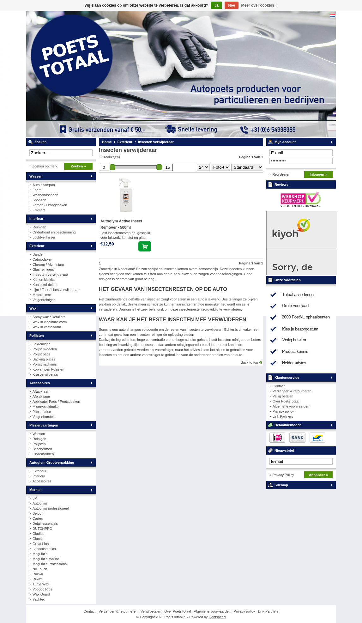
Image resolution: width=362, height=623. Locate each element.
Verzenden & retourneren (292, 391)
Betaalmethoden (288, 425)
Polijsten (36, 335)
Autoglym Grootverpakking (51, 462)
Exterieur (37, 246)
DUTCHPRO (42, 528)
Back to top (249, 362)
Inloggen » (318, 174)
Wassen (35, 176)
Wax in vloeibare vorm (50, 322)
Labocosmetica (44, 549)
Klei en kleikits (44, 279)
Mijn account (285, 142)
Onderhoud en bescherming (54, 232)
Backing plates (44, 359)
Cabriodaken (42, 259)
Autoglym (40, 503)
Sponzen (39, 200)
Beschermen (42, 449)
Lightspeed (217, 617)
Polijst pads (41, 354)
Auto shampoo (44, 185)
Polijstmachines (45, 364)
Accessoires (39, 383)
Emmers (39, 210)
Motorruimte (42, 295)
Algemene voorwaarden (291, 406)
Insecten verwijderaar (50, 274)
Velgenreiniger (44, 300)
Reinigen (39, 227)
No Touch (40, 569)
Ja (216, 5)
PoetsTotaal (110, 74)
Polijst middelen (45, 349)
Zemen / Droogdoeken (50, 205)
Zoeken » (78, 166)
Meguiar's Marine (46, 559)
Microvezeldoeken (47, 406)
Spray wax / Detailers (49, 317)
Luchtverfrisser (44, 237)
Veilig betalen (283, 396)
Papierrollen (42, 412)
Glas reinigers (43, 269)
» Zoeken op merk (43, 166)
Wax (32, 308)
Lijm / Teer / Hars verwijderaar (56, 290)
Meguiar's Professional (50, 564)
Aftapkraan (41, 391)
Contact (279, 386)
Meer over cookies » (259, 5)
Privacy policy (283, 411)
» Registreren (279, 174)
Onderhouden (43, 454)
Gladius (38, 533)
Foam (37, 190)
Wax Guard (41, 594)
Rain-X (38, 574)
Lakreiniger (41, 344)
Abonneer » (318, 475)
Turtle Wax (41, 584)
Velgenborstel (43, 417)
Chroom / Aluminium (48, 264)
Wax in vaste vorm (47, 327)
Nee (231, 5)
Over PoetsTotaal (286, 401)
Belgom (38, 513)
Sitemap (281, 485)
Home (107, 142)
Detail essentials (45, 523)
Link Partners (283, 416)
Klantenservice (287, 377)
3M (35, 498)
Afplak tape (41, 396)
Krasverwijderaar (46, 374)
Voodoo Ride (42, 589)
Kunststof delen (45, 285)
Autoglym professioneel (51, 508)
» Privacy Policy (281, 475)
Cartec (38, 518)
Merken (35, 490)
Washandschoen (45, 195)
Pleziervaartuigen (43, 425)
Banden (39, 254)
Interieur (36, 219)
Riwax (37, 579)
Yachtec (39, 599)
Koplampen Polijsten (48, 369)
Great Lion (41, 544)
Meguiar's (40, 554)
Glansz (38, 539)
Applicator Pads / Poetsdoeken (56, 401)
